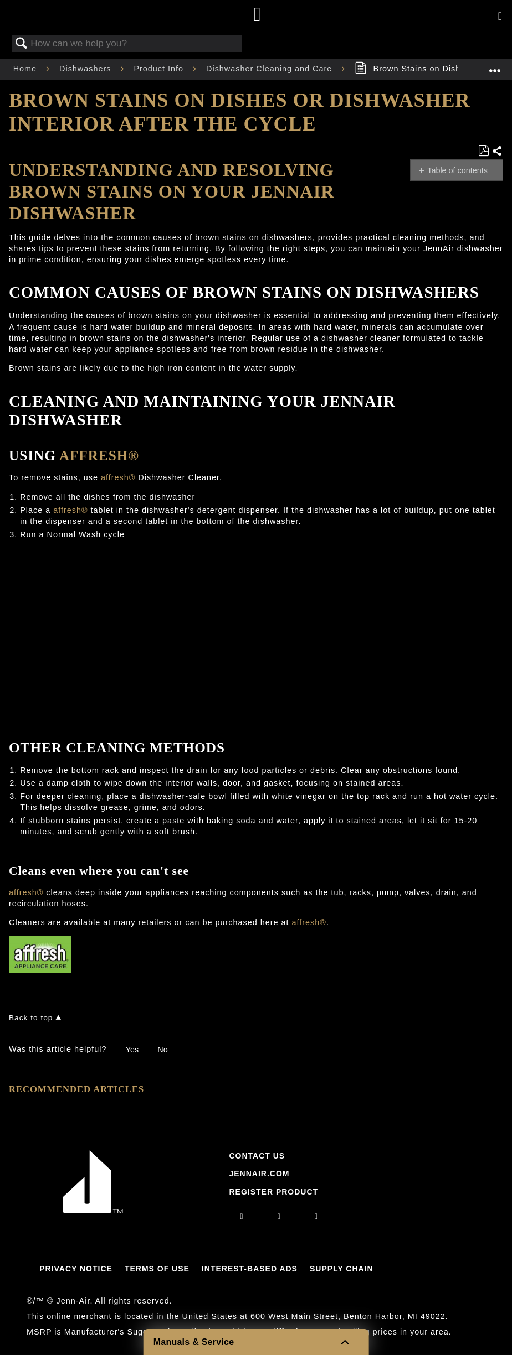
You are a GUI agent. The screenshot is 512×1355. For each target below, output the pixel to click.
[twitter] (316, 1216)
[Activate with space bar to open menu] (500, 17)
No (162, 1049)
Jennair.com (259, 1173)
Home (26, 68)
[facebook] (279, 1216)
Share (497, 152)
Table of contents (457, 170)
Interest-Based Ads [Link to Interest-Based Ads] (250, 1268)
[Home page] (257, 15)
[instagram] (242, 1216)
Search (22, 44)
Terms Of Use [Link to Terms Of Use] (157, 1268)
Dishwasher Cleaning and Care (270, 68)
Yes (132, 1049)
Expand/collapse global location (495, 65)
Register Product (273, 1191)
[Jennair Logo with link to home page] (93, 1211)
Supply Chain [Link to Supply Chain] (341, 1268)
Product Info (160, 68)
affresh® (99, 455)
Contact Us (257, 1155)
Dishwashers (86, 68)
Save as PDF (483, 151)
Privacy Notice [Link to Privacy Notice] (75, 1268)
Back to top (31, 1018)
